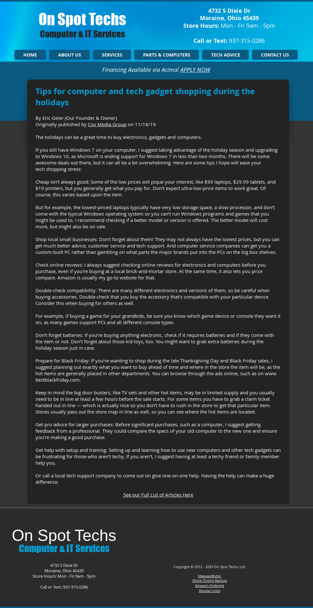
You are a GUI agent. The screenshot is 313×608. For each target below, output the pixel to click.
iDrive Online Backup (209, 580)
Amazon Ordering (209, 585)
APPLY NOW (195, 69)
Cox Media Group (107, 124)
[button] (112, 55)
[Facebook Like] (208, 533)
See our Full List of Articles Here (158, 494)
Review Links (209, 590)
